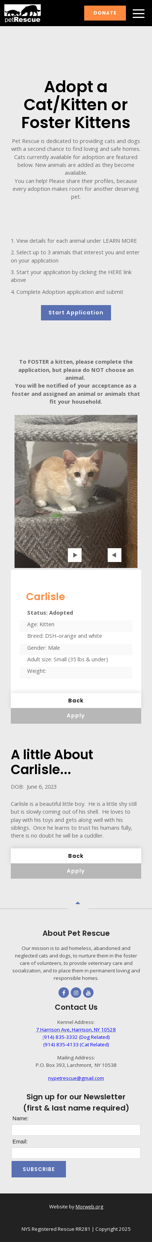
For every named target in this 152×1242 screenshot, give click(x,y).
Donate (105, 13)
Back (76, 700)
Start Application (76, 312)
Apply (76, 715)
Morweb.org (89, 1206)
